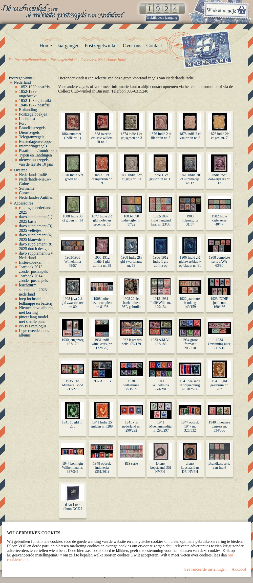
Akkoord (239, 569)
